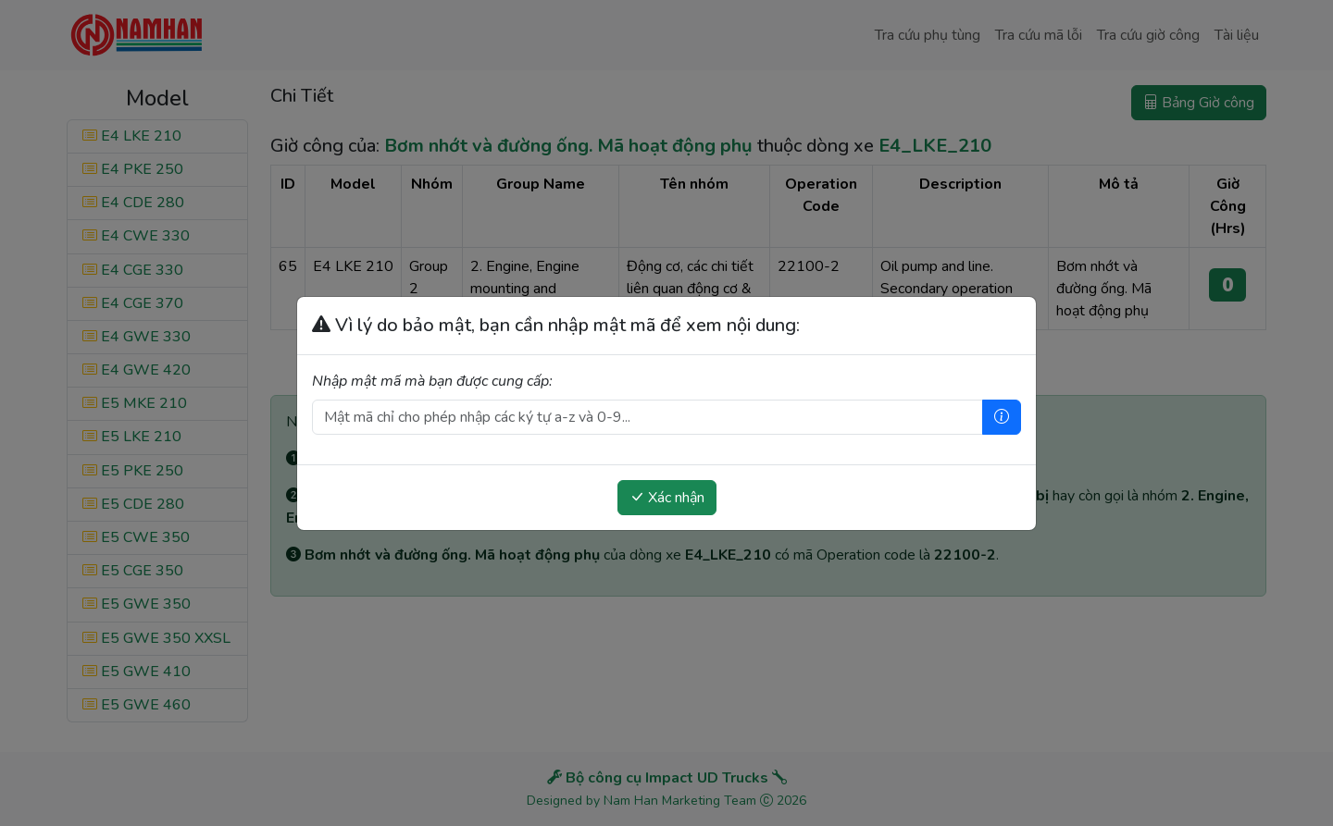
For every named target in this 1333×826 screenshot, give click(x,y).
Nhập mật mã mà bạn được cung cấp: (432, 381)
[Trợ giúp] (1001, 417)
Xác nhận (666, 497)
